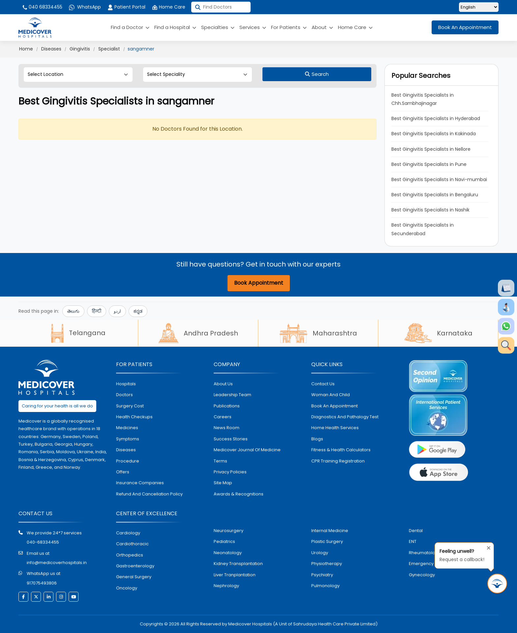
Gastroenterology (135, 566)
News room (226, 428)
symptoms (127, 439)
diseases (126, 450)
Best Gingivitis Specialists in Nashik (430, 209)
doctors (124, 395)
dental (416, 530)
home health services (335, 428)
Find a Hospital (175, 27)
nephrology (226, 586)
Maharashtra (318, 333)
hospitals (126, 384)
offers (122, 472)
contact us (323, 384)
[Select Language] (479, 7)
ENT (412, 541)
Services (252, 27)
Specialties (217, 27)
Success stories (231, 439)
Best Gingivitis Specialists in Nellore (431, 149)
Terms (220, 461)
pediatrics (224, 541)
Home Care (168, 7)
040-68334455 (43, 542)
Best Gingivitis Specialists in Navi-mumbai (439, 179)
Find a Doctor (130, 27)
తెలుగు (73, 311)
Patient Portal (126, 7)
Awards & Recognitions (238, 494)
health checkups (134, 417)
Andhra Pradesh (198, 333)
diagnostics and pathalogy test (345, 417)
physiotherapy (326, 563)
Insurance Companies (140, 483)
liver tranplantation (235, 575)
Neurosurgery (228, 530)
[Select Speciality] (197, 74)
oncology (126, 588)
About (322, 27)
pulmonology (325, 586)
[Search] (316, 74)
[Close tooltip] (487, 546)
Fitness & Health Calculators (341, 450)
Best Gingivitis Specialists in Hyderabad (435, 118)
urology (319, 553)
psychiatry (322, 575)
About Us (223, 384)
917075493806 (42, 583)
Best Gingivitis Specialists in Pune (429, 164)
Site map (223, 483)
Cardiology (128, 533)
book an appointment (334, 406)
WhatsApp (85, 7)
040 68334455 (42, 7)
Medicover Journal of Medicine (247, 450)
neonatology (228, 553)
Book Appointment (258, 283)
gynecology (422, 575)
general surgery (133, 577)
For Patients (289, 27)
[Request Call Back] (497, 583)
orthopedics (129, 555)
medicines (127, 428)
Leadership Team (232, 395)
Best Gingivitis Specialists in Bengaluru (434, 194)
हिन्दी (96, 311)
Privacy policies (230, 472)
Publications (227, 406)
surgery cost (130, 406)
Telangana (78, 333)
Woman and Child (330, 395)
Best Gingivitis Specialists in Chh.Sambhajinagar (423, 99)
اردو (117, 311)
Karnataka (438, 333)
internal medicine (329, 530)
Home (26, 49)
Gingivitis (80, 49)
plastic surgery (327, 541)
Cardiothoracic (132, 544)
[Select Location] (78, 74)
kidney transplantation (238, 563)
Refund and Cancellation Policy (149, 494)
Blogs (317, 439)
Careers (222, 417)
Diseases (51, 49)
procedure (127, 461)
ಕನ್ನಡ (138, 311)
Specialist (109, 49)
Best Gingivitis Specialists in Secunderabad (423, 229)
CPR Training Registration (338, 461)
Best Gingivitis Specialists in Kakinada (433, 133)
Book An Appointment (465, 27)
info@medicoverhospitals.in (57, 562)
